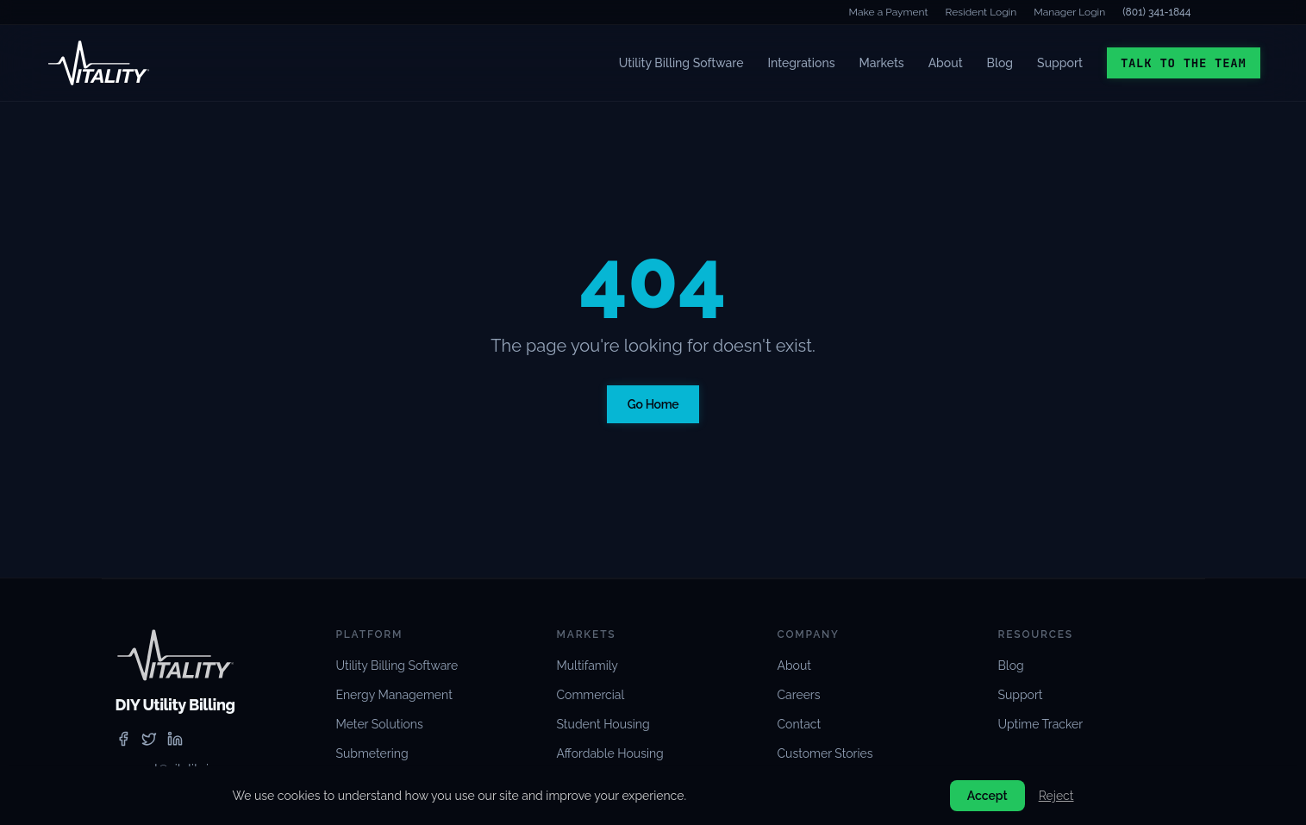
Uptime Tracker (1041, 724)
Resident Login (981, 12)
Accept (987, 796)
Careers (799, 695)
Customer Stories (825, 753)
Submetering (372, 753)
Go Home (653, 404)
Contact (800, 724)
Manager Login (1069, 12)
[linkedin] (175, 739)
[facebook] (123, 739)
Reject (1056, 796)
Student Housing (603, 724)
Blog (1000, 63)
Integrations (800, 63)
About (945, 63)
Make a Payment (888, 12)
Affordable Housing (610, 753)
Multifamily (587, 665)
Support (1060, 63)
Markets (881, 63)
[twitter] (149, 739)
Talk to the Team (1184, 63)
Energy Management (394, 695)
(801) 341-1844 (1156, 12)
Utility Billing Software (681, 63)
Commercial (591, 695)
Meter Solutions (379, 724)
